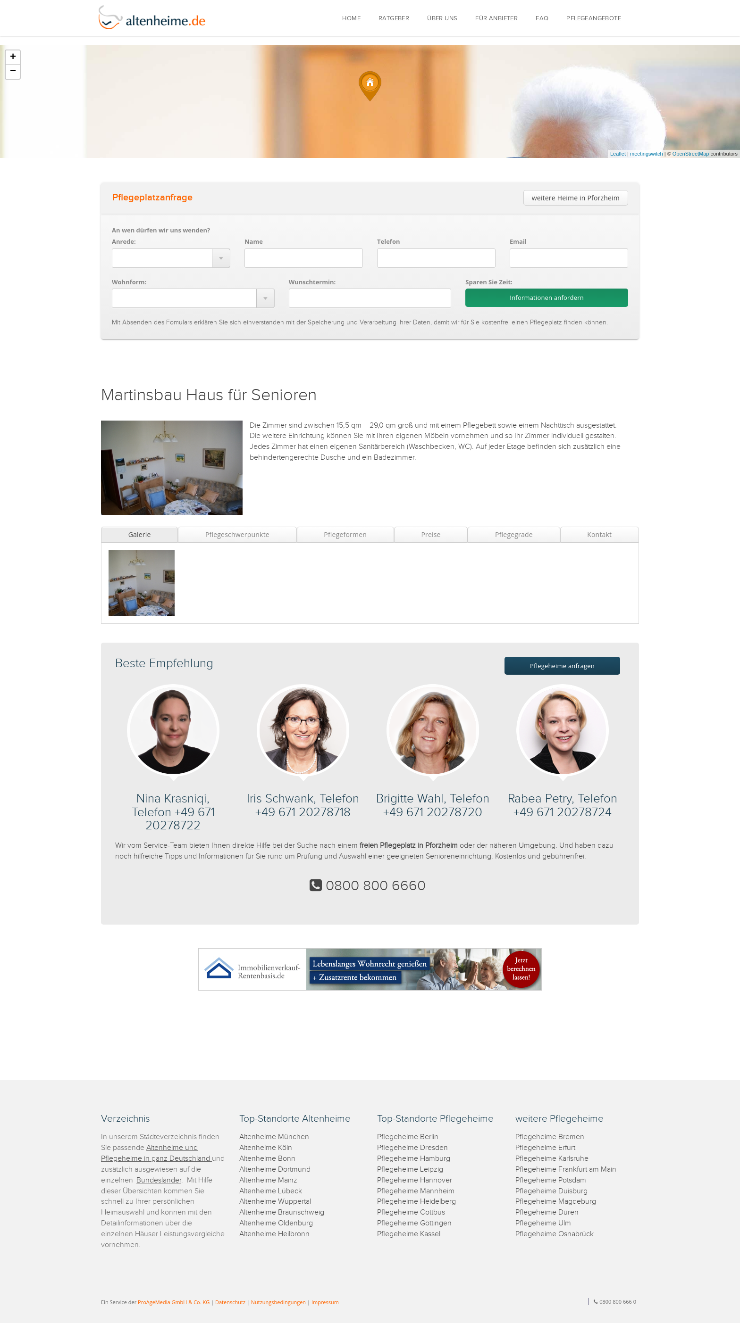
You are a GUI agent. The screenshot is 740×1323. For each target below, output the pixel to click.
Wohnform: (129, 282)
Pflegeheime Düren (547, 1212)
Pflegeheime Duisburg (551, 1191)
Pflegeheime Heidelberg (416, 1201)
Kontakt (599, 534)
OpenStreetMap (691, 154)
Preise (430, 534)
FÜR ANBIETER (496, 18)
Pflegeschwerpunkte (237, 534)
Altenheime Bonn (267, 1158)
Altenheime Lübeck (270, 1191)
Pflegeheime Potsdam (550, 1180)
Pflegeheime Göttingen (414, 1223)
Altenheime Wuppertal (275, 1201)
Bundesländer (158, 1180)
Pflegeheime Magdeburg (555, 1201)
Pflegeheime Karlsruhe (552, 1158)
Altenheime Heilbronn (274, 1234)
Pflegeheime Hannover (414, 1180)
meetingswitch (646, 154)
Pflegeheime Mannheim (415, 1191)
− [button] (13, 72)
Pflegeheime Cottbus (411, 1212)
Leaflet (618, 154)
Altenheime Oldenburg (276, 1223)
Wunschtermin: (312, 282)
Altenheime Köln (265, 1147)
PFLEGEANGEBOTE (593, 18)
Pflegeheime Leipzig (410, 1169)
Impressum (325, 1302)
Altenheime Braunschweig (281, 1212)
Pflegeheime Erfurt (545, 1147)
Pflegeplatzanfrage (152, 197)
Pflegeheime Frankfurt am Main (565, 1169)
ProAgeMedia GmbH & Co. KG (174, 1302)
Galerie (139, 534)
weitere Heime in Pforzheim (576, 197)
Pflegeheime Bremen (549, 1137)
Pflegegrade (514, 534)
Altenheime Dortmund (275, 1169)
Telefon (388, 241)
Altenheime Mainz (268, 1180)
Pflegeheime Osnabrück (554, 1234)
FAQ (542, 18)
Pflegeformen (345, 534)
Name (253, 241)
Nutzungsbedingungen (278, 1302)
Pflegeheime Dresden (412, 1147)
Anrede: (124, 241)
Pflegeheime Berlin (407, 1137)
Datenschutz (230, 1302)
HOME (351, 18)
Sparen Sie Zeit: (488, 282)
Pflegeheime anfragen (562, 666)
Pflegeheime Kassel (408, 1234)
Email (518, 241)
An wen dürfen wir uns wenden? (161, 230)
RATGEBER (393, 18)
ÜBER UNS (442, 18)
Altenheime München (274, 1137)
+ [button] (13, 57)
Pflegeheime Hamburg (413, 1158)
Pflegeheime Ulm (543, 1223)
